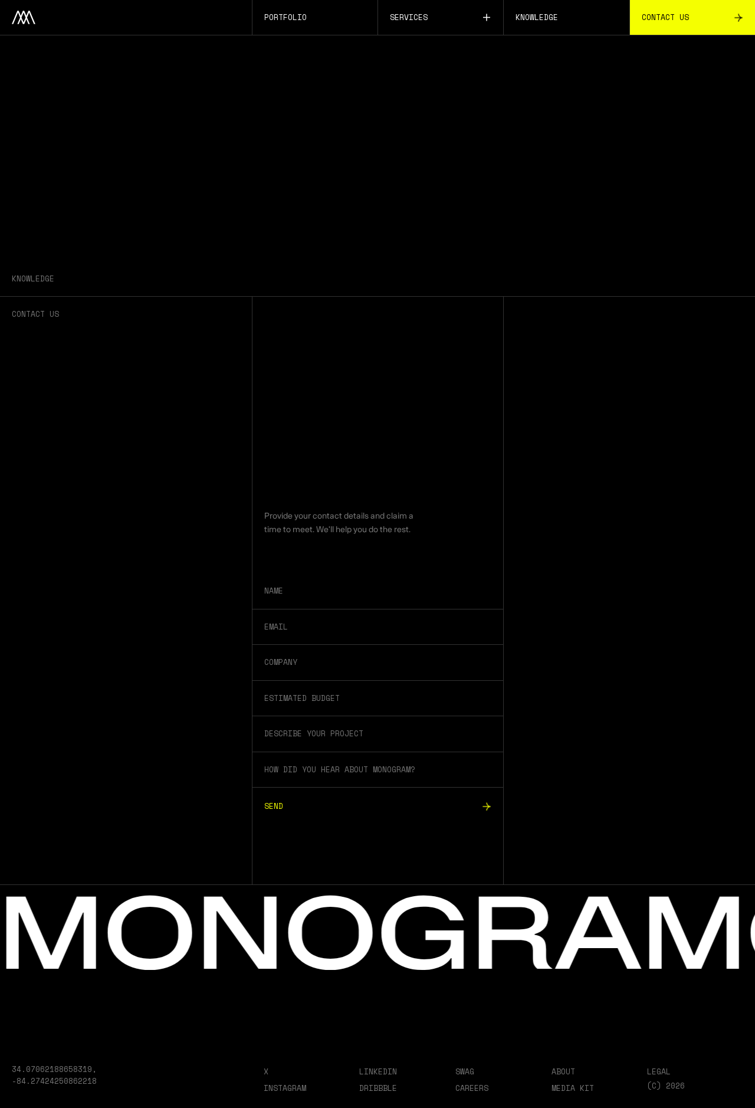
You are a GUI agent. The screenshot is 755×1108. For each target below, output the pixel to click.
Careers (471, 1088)
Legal (659, 1071)
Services (440, 17)
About (563, 1071)
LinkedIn (378, 1071)
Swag (464, 1071)
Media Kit (573, 1088)
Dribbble (378, 1088)
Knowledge (537, 17)
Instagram (285, 1088)
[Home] (126, 17)
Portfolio (285, 17)
